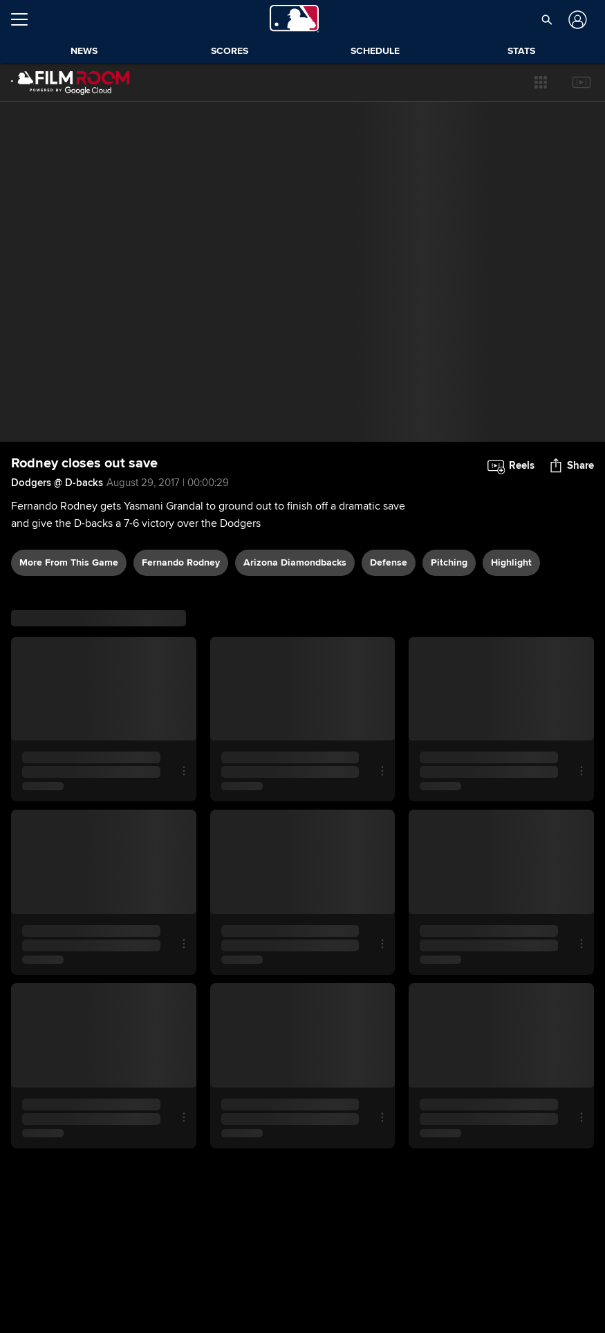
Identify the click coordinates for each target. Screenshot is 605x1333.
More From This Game (68, 562)
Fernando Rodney (181, 562)
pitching (449, 562)
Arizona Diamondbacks (294, 562)
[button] (540, 82)
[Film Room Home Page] (70, 82)
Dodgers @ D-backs (57, 482)
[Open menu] (25, 19)
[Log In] (575, 20)
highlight (511, 562)
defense (388, 562)
